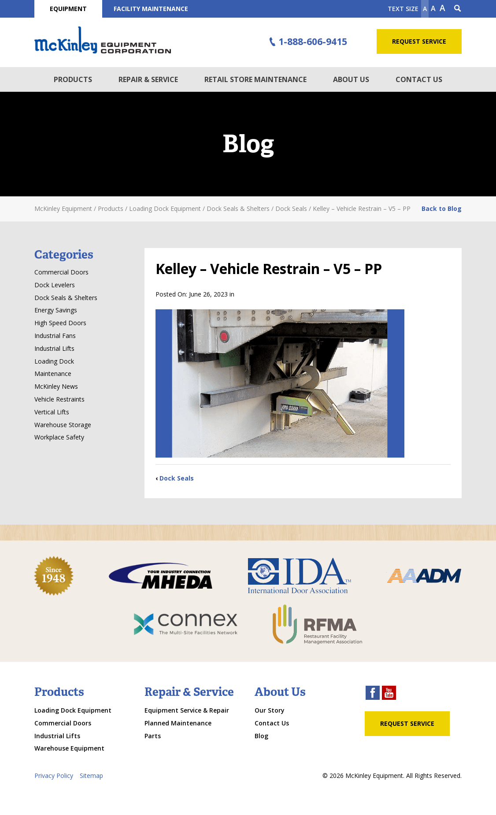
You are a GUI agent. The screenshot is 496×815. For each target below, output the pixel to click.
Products (73, 79)
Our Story (270, 710)
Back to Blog (442, 208)
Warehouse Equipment (69, 748)
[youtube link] (389, 694)
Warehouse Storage (62, 425)
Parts (152, 736)
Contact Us (419, 79)
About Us (351, 79)
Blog (261, 736)
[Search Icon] (458, 9)
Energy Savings (55, 310)
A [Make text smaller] (425, 8)
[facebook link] (372, 694)
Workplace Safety (59, 437)
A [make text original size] (433, 8)
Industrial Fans (55, 335)
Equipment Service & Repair (186, 710)
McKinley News (56, 386)
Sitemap (91, 775)
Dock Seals (176, 478)
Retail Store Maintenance (255, 79)
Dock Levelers (54, 285)
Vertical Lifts (51, 412)
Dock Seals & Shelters (65, 297)
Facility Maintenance (151, 8)
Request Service (419, 41)
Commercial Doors (61, 272)
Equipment (68, 8)
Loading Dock (54, 361)
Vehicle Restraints (59, 399)
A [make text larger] (442, 8)
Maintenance (52, 373)
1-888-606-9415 (307, 42)
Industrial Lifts (54, 348)
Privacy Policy (53, 775)
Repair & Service (148, 79)
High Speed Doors (60, 323)
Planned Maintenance (177, 723)
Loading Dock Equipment (72, 710)
